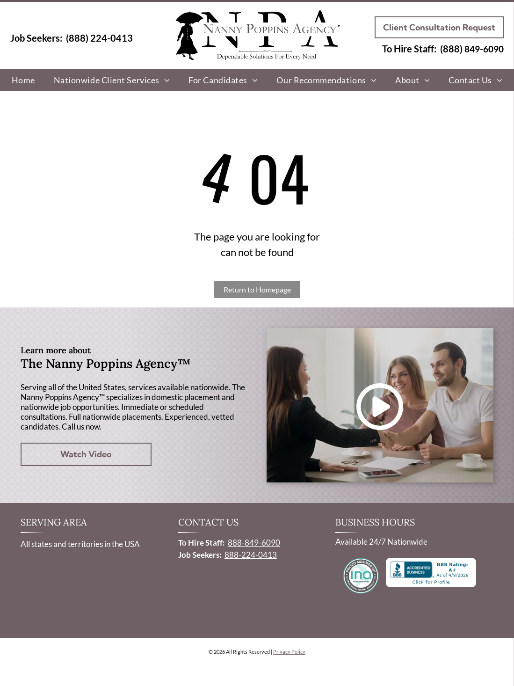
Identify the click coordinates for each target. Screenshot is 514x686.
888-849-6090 (254, 542)
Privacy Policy (289, 652)
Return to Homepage (257, 289)
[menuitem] (23, 79)
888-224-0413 (250, 555)
